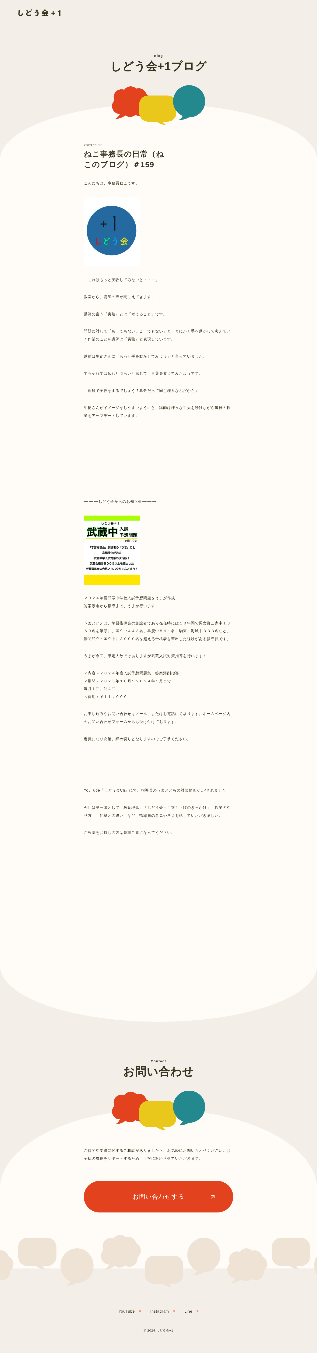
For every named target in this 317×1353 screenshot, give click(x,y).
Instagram (159, 1311)
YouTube (127, 1311)
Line (188, 1311)
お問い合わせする (158, 1196)
